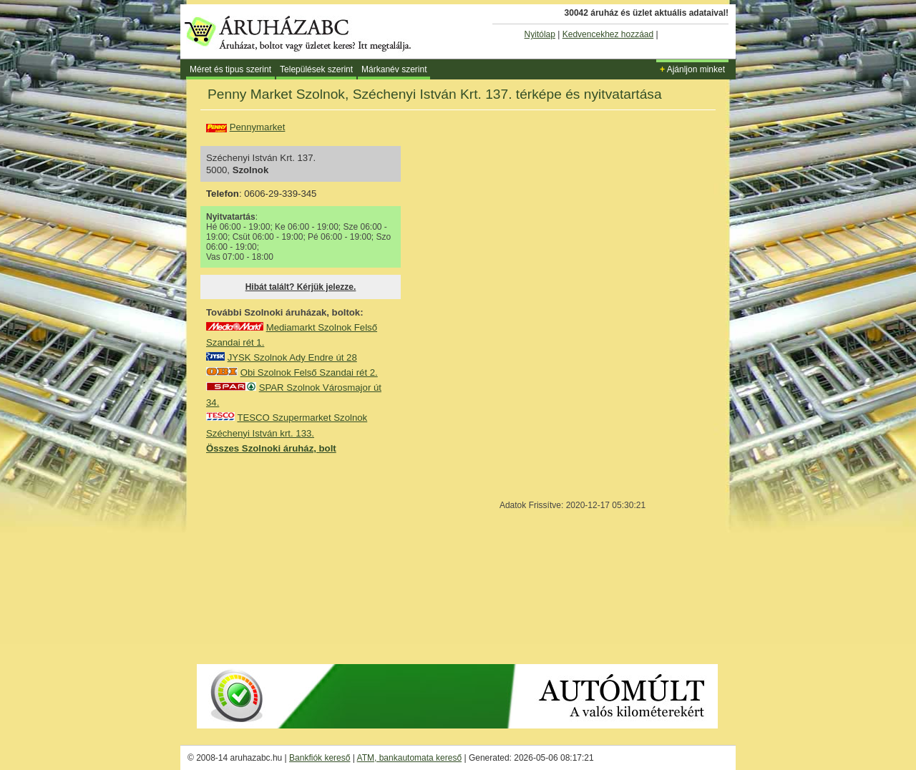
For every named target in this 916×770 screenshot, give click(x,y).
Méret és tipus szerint (230, 69)
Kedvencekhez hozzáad (607, 34)
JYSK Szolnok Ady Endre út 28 (292, 357)
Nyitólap (540, 34)
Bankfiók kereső (319, 758)
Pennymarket (258, 127)
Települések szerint (316, 69)
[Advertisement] (313, 558)
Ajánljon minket (692, 69)
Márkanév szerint (394, 69)
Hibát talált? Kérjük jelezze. (300, 287)
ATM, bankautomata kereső (409, 758)
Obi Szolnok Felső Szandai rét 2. (309, 372)
